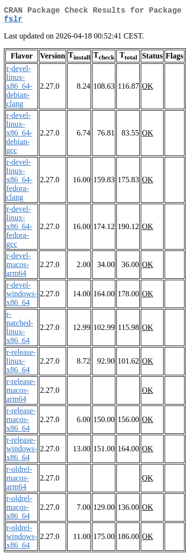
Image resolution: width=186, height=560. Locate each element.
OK (147, 90)
